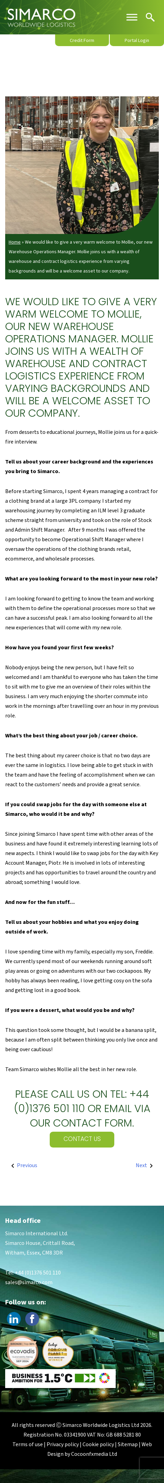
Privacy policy (63, 1444)
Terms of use (27, 1444)
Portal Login (137, 40)
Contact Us (82, 1139)
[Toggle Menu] (131, 17)
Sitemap (128, 1444)
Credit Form (82, 40)
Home (15, 242)
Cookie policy (98, 1444)
